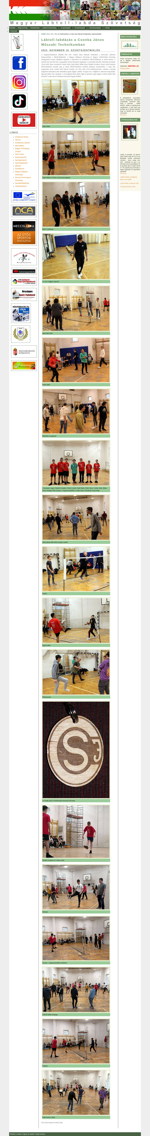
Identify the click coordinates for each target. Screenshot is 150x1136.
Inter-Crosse (19, 154)
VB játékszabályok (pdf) (127, 186)
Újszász (18, 140)
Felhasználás (125, 68)
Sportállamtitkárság (22, 183)
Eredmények (80, 28)
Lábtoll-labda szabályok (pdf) (129, 183)
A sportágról (66, 28)
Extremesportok (20, 157)
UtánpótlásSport (21, 186)
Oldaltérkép (35, 28)
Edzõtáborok (19, 169)
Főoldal (12, 28)
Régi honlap (23, 28)
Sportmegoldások (21, 163)
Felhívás (13, 31)
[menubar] (62, 29)
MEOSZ (18, 166)
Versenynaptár (95, 28)
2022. (52, 34)
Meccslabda (19, 146)
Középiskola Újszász (22, 143)
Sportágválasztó (21, 160)
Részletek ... (124, 115)
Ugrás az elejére (29, 1134)
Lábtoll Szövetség (49, 28)
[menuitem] (12, 28)
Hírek (107, 28)
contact (19, 1134)
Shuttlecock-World (21, 137)
